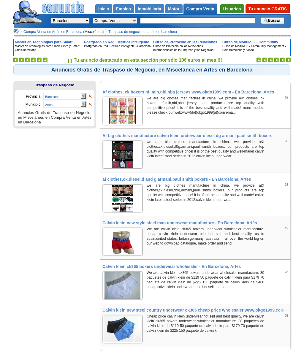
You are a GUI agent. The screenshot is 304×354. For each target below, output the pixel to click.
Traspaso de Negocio (55, 85)
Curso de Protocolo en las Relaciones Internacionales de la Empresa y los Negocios (185, 42)
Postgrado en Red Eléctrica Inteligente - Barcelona (116, 42)
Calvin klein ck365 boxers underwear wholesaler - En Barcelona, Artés (171, 266)
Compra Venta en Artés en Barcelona (63, 32)
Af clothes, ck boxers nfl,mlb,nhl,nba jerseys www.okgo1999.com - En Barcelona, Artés (188, 92)
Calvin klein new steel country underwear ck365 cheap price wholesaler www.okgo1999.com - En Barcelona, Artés (196, 310)
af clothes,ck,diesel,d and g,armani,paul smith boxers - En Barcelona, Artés (176, 179)
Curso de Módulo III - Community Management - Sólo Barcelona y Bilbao (255, 42)
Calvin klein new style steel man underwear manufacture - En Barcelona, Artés (179, 222)
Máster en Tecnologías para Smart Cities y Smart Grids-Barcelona (44, 42)
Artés (49, 105)
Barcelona (52, 97)
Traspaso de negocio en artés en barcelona (142, 32)
